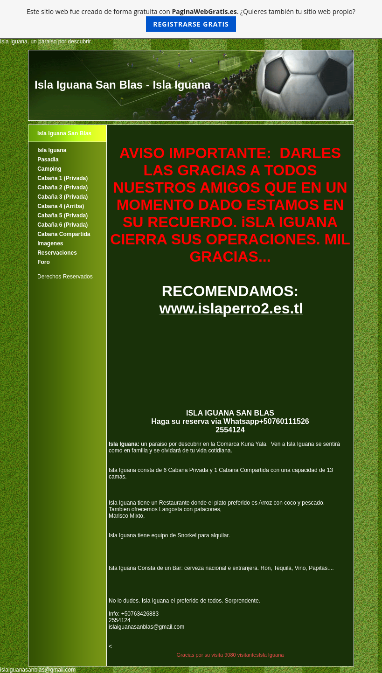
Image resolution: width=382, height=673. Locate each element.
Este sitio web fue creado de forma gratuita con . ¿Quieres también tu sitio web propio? (191, 19)
